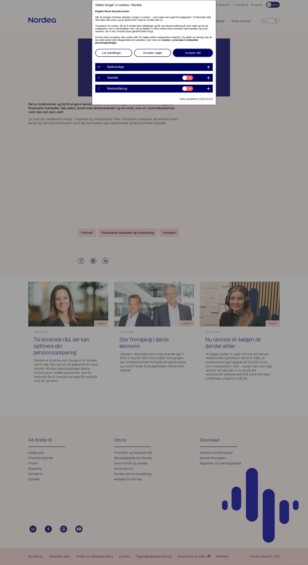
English (99, 11)
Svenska (116, 11)
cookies (166, 40)
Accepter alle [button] (193, 52)
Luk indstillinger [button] (111, 52)
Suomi (125, 11)
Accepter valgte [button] (152, 52)
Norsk (107, 11)
